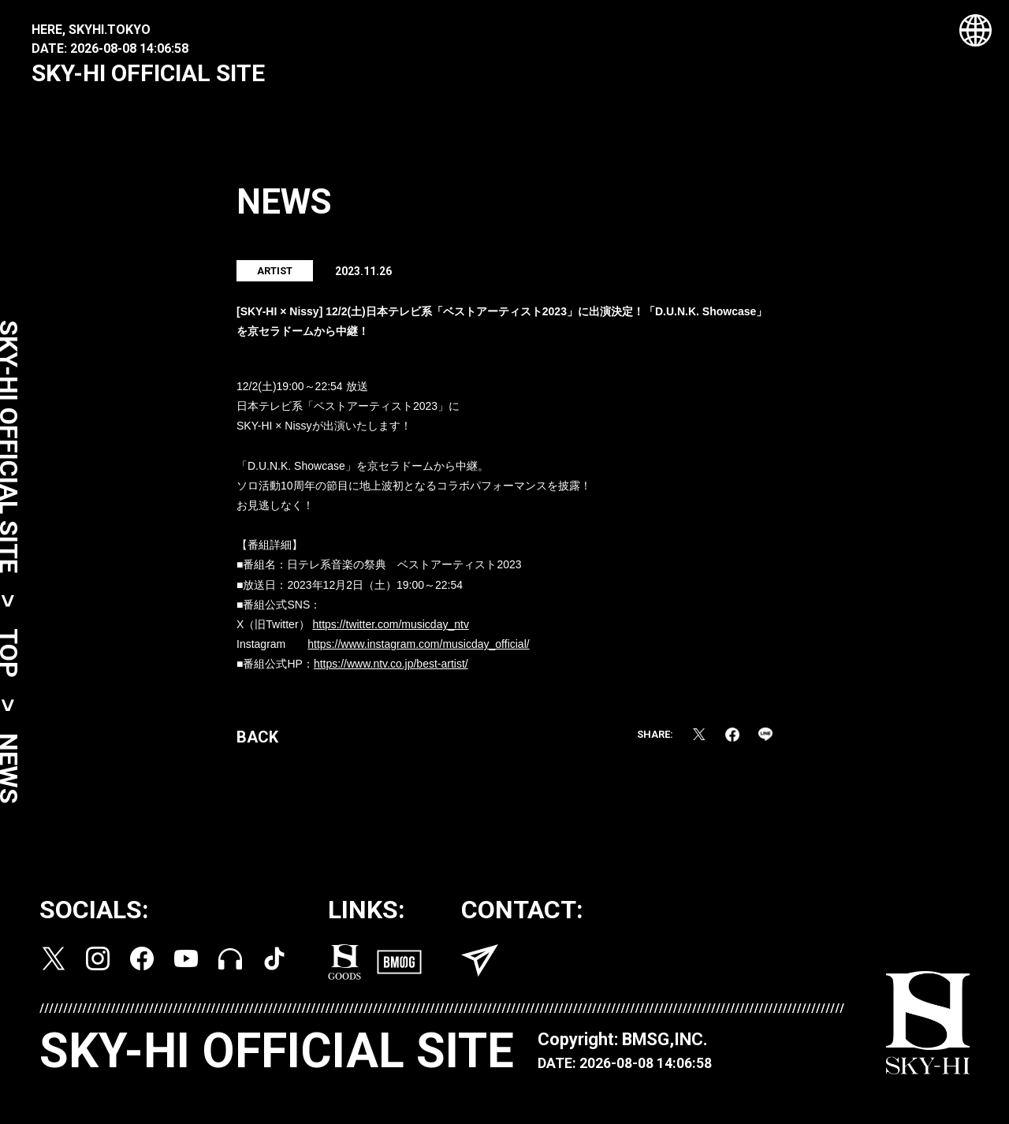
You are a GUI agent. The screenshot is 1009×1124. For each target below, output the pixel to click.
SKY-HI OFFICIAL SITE (148, 73)
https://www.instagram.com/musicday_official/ (418, 652)
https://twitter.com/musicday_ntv (390, 633)
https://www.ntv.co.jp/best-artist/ (391, 672)
